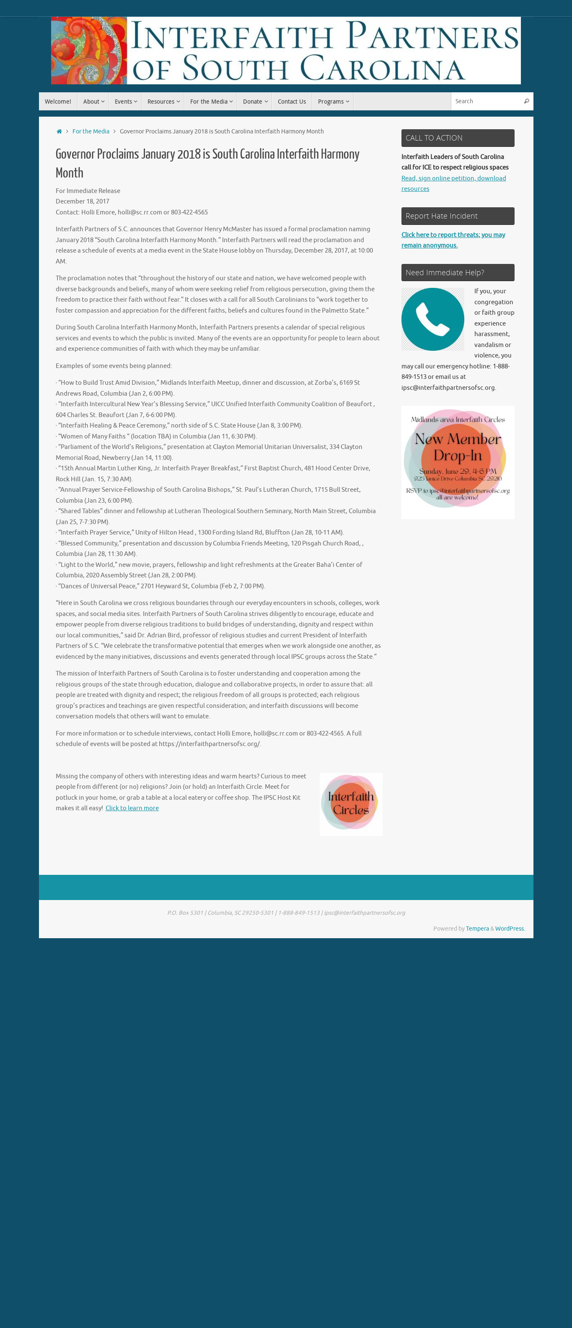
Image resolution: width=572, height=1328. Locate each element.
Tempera (477, 928)
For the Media (90, 131)
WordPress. (510, 928)
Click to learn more (132, 808)
